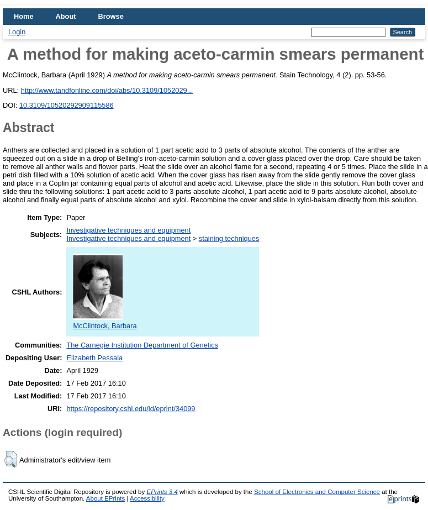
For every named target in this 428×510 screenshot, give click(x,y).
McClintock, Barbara (104, 321)
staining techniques (229, 238)
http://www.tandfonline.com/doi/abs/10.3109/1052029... (107, 90)
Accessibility (147, 498)
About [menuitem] (66, 16)
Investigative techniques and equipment (128, 230)
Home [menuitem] (24, 16)
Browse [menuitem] (111, 16)
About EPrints (105, 498)
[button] (10, 459)
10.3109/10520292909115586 (66, 105)
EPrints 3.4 (161, 491)
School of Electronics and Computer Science (317, 491)
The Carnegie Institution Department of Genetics (142, 345)
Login (16, 32)
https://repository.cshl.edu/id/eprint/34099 (130, 408)
